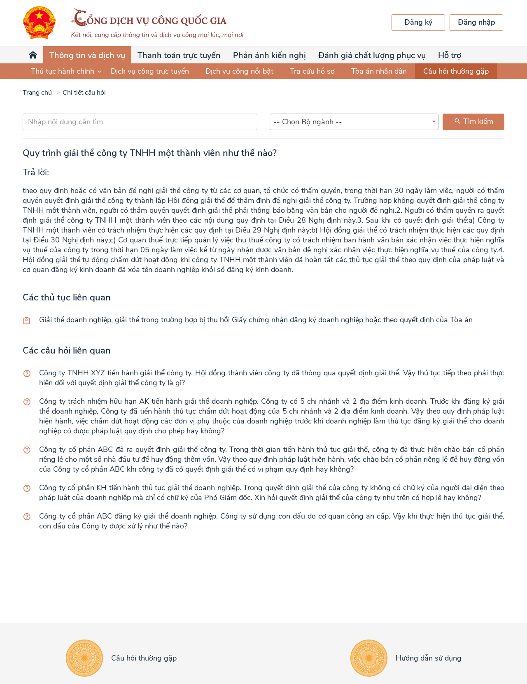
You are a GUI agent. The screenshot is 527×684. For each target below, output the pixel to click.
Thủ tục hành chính (67, 71)
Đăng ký (418, 22)
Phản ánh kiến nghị (269, 55)
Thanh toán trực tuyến (179, 55)
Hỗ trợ (449, 55)
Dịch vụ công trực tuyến (150, 71)
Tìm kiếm (473, 121)
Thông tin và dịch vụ (87, 55)
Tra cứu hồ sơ (312, 71)
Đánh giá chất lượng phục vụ (372, 55)
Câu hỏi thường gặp (456, 71)
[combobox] (354, 122)
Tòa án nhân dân (379, 71)
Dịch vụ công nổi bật (239, 71)
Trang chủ (37, 92)
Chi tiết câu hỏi (84, 92)
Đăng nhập (476, 22)
